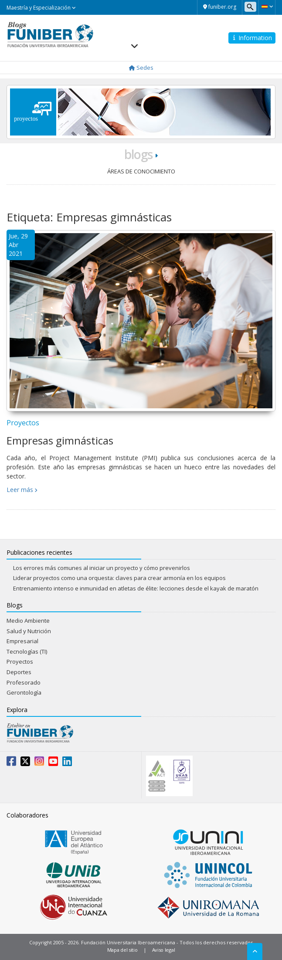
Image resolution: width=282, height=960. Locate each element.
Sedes (141, 67)
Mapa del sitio (122, 949)
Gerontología (24, 692)
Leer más (20, 489)
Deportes (19, 672)
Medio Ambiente (28, 620)
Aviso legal (163, 949)
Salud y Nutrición (29, 631)
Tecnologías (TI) (27, 651)
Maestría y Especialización (41, 7)
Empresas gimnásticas (60, 440)
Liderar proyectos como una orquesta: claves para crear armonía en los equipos (119, 578)
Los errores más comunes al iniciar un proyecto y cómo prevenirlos (101, 568)
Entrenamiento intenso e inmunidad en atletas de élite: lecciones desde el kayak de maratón (135, 588)
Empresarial (22, 641)
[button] (267, 6)
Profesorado (24, 682)
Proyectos (23, 422)
